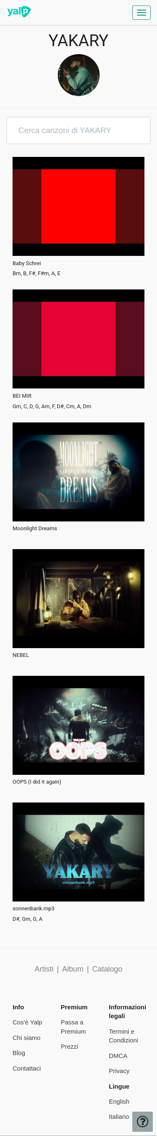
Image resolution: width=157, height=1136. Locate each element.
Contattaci (27, 1068)
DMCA (118, 1055)
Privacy (119, 1070)
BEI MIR (22, 396)
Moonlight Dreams (35, 529)
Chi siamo (27, 1037)
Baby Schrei (27, 263)
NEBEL (21, 655)
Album (72, 969)
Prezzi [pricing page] (69, 1046)
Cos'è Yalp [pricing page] (27, 1022)
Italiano (119, 1116)
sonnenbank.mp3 (33, 909)
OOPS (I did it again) (37, 782)
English (119, 1101)
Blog (19, 1052)
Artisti (44, 969)
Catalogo (107, 969)
